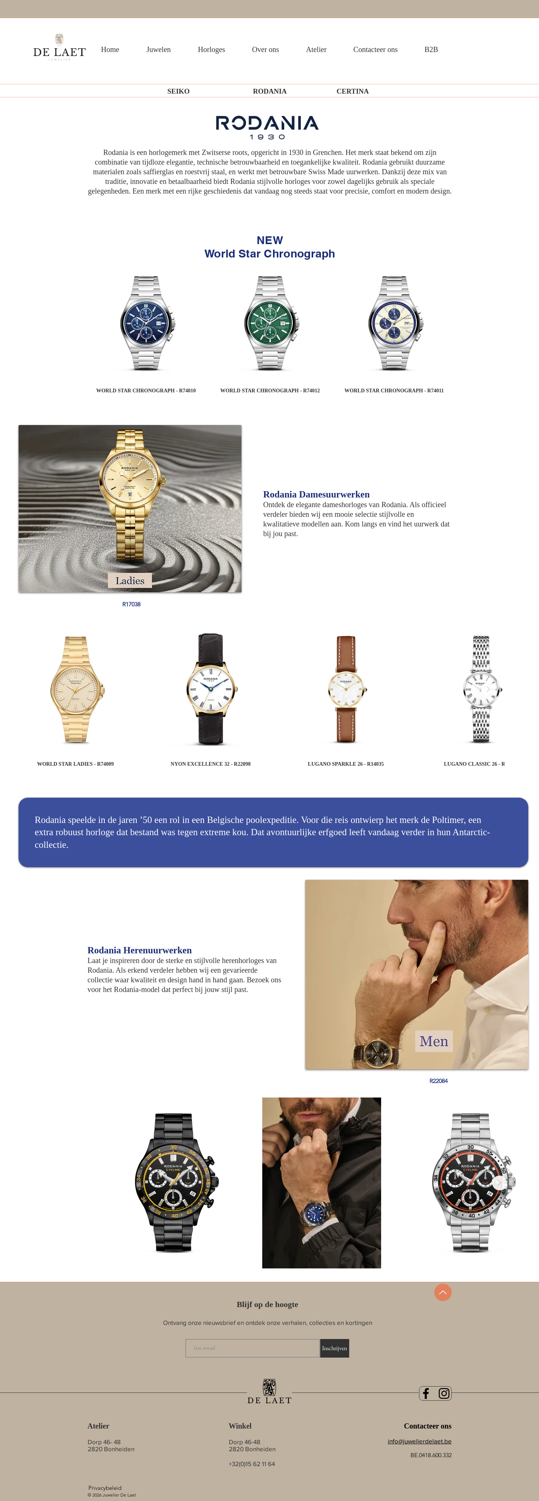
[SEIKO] (178, 91)
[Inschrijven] (334, 1348)
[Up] (443, 1292)
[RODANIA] (270, 91)
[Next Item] (488, 689)
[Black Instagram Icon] (444, 1393)
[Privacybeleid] (105, 1487)
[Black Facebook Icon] (426, 1393)
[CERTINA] (352, 91)
